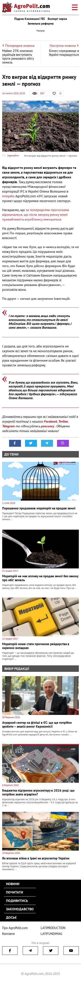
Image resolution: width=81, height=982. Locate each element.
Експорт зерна (57, 19)
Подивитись (17, 900)
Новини (12, 884)
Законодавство (20, 909)
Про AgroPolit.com (15, 928)
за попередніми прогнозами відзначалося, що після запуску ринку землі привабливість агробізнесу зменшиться (35, 214)
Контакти (8, 934)
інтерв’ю (8, 196)
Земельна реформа (41, 23)
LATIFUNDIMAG (51, 934)
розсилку (48, 426)
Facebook (50, 421)
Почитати (14, 892)
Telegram (8, 426)
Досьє (11, 917)
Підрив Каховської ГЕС (29, 19)
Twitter (63, 421)
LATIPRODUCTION (53, 928)
